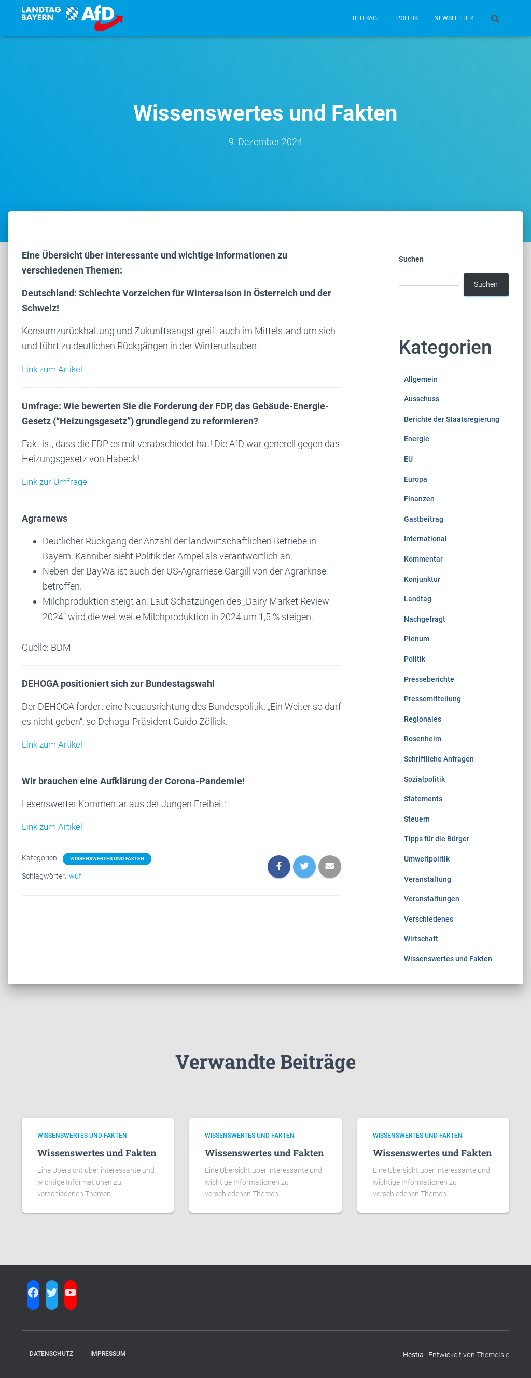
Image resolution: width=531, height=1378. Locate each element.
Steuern (417, 819)
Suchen (411, 259)
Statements (423, 799)
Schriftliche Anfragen (439, 759)
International (425, 539)
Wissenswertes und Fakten (107, 857)
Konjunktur (422, 579)
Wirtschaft (421, 939)
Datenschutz (51, 1353)
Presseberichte (429, 679)
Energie (416, 439)
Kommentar (423, 559)
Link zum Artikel (54, 369)
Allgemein (421, 379)
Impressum (108, 1353)
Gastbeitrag (423, 519)
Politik (407, 18)
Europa (415, 479)
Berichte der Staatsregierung (451, 419)
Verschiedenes (428, 919)
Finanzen (419, 499)
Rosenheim (422, 739)
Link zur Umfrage (56, 481)
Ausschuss (421, 399)
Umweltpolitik (427, 859)
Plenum (416, 639)
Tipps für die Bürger (436, 839)
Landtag (417, 599)
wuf (75, 874)
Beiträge (367, 18)
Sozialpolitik (424, 779)
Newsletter (453, 18)
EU (408, 459)
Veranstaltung (427, 879)
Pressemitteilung (432, 699)
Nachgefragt (424, 619)
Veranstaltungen (431, 899)
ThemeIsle (493, 1355)
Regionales (422, 719)
